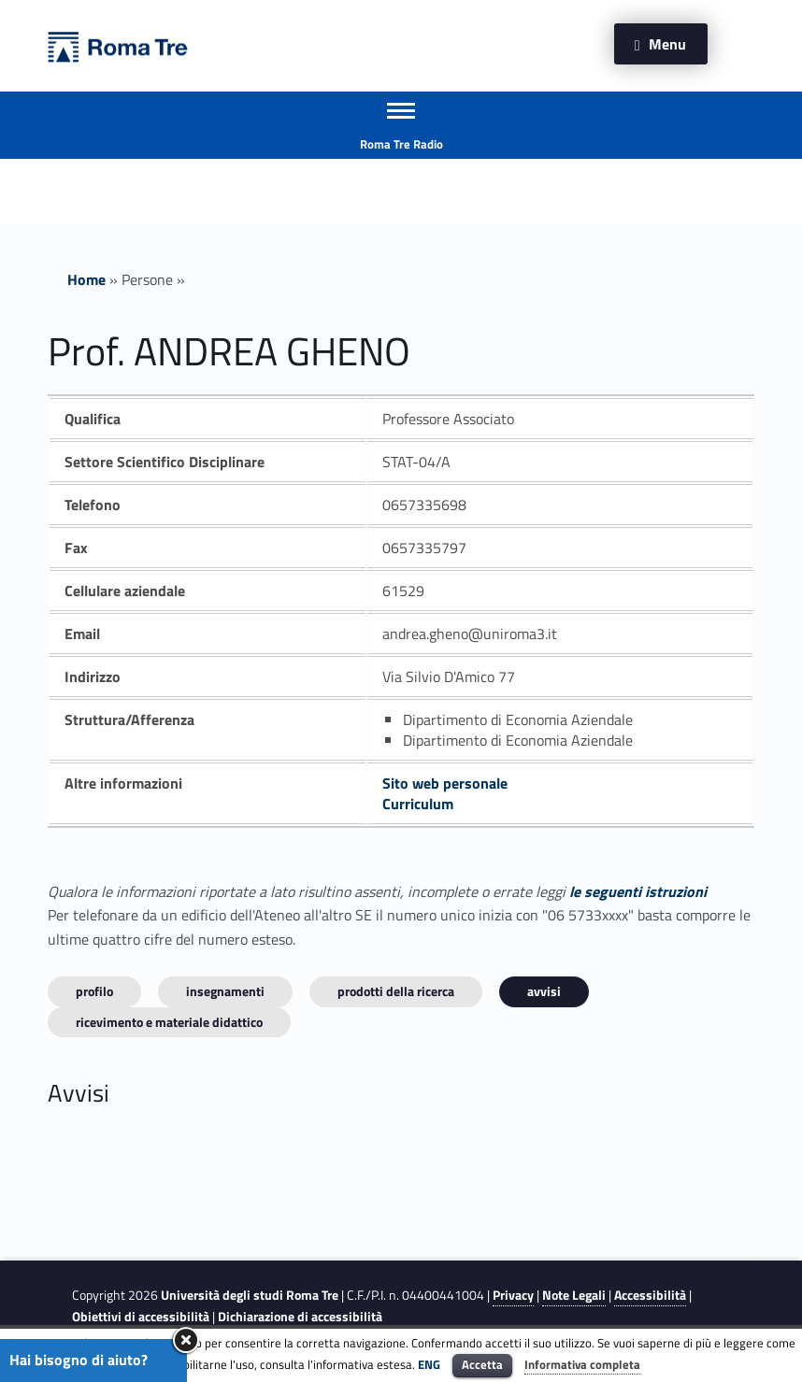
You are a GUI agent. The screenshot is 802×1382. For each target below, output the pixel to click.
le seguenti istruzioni (638, 891)
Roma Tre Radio (401, 144)
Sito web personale (445, 783)
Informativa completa (582, 1364)
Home (86, 279)
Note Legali (574, 1295)
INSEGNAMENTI (225, 991)
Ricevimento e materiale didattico (169, 1022)
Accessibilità (650, 1295)
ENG (429, 1364)
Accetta (482, 1364)
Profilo (94, 991)
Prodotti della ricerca (395, 991)
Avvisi (544, 991)
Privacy (513, 1295)
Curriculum (417, 803)
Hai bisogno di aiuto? (78, 1359)
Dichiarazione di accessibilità (300, 1316)
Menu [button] (667, 44)
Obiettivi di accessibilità (140, 1316)
